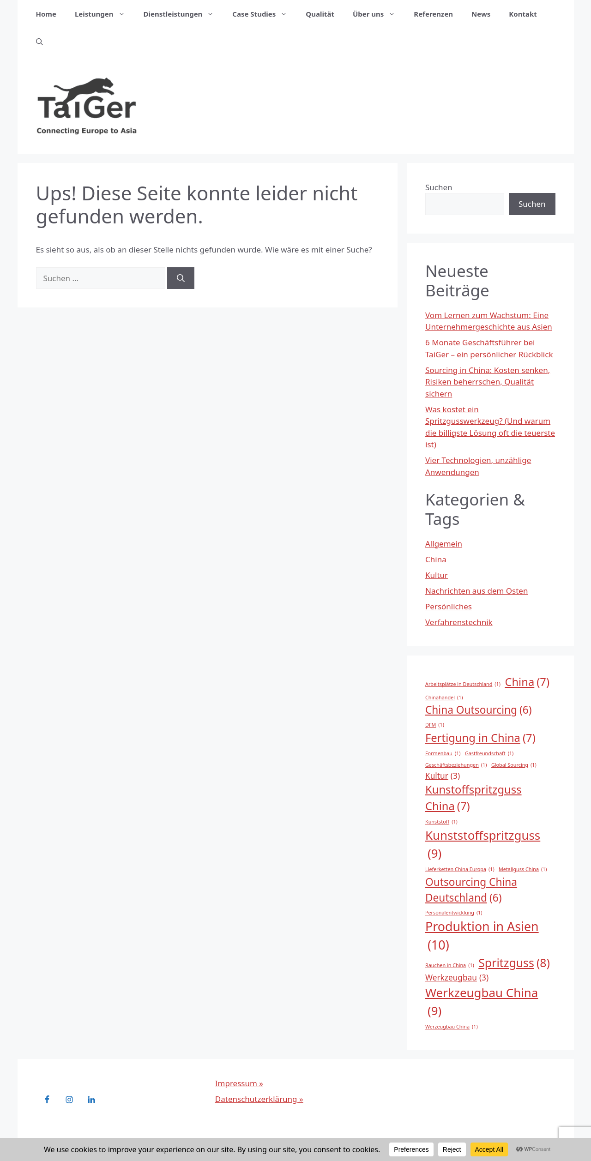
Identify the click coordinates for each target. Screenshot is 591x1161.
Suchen (438, 187)
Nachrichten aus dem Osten (476, 590)
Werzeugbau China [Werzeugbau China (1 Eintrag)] (451, 1026)
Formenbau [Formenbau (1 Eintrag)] (442, 753)
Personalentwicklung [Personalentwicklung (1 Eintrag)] (453, 912)
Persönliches (448, 606)
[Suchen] (180, 278)
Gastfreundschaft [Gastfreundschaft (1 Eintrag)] (489, 753)
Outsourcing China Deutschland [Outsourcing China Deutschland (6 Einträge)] (471, 890)
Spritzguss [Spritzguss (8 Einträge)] (514, 962)
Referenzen (433, 13)
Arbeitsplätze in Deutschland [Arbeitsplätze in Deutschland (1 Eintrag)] (463, 684)
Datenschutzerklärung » (259, 1099)
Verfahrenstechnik (459, 622)
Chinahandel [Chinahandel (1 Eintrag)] (444, 697)
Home (46, 13)
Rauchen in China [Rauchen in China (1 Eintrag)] (449, 965)
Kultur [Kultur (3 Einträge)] (442, 776)
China (435, 559)
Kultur (436, 575)
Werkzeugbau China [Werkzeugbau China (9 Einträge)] (481, 1002)
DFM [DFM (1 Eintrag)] (434, 724)
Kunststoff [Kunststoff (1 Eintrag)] (441, 821)
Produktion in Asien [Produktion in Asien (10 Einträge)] (482, 936)
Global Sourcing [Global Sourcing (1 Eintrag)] (514, 765)
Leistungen (104, 14)
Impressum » (239, 1083)
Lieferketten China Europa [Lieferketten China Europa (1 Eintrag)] (460, 869)
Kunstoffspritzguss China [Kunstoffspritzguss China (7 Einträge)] (473, 798)
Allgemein (443, 543)
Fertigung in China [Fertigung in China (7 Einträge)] (480, 738)
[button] (39, 41)
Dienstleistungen (183, 14)
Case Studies (264, 14)
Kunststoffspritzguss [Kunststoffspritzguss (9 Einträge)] (482, 844)
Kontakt (523, 13)
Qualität (320, 13)
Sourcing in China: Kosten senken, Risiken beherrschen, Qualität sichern (487, 382)
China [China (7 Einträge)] (527, 682)
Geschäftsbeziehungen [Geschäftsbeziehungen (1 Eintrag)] (456, 765)
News (480, 13)
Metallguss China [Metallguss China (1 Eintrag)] (523, 869)
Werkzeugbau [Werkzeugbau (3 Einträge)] (456, 978)
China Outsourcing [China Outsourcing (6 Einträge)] (478, 710)
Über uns (378, 14)
